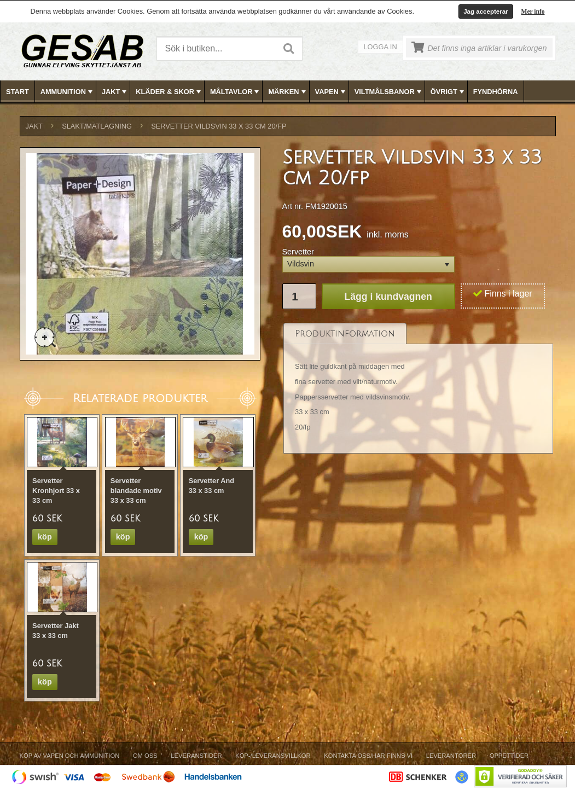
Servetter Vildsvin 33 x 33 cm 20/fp (218, 126)
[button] (368, 264)
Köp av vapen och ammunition (70, 755)
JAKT (115, 92)
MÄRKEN (287, 92)
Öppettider (509, 755)
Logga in (380, 47)
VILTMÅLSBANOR (389, 92)
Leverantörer (451, 755)
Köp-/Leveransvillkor (272, 755)
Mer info (533, 11)
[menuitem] (18, 91)
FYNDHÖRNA (495, 92)
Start (17, 92)
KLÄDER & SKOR (169, 92)
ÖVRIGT (448, 92)
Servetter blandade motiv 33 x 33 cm (136, 490)
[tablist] (418, 388)
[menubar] (288, 91)
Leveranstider (196, 755)
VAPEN (331, 92)
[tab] (344, 333)
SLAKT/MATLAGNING (97, 126)
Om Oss (145, 755)
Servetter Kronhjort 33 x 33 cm (56, 490)
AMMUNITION (67, 92)
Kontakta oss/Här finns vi (368, 755)
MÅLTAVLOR (235, 92)
